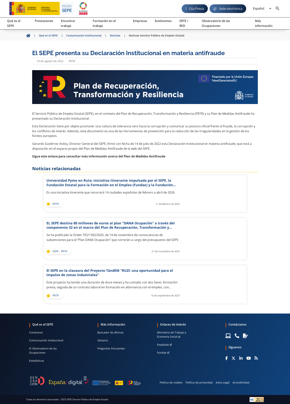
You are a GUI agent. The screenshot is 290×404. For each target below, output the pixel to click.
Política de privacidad (199, 382)
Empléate (163, 344)
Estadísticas (36, 360)
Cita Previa (196, 9)
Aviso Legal (223, 382)
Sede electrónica (230, 9)
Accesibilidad (241, 382)
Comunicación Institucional (46, 340)
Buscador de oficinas (110, 332)
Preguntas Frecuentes (111, 348)
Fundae (161, 352)
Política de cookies (171, 382)
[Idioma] (262, 8)
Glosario (102, 340)
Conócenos (36, 332)
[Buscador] (278, 9)
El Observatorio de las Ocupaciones (43, 350)
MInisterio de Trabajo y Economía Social (171, 334)
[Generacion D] (85, 380)
